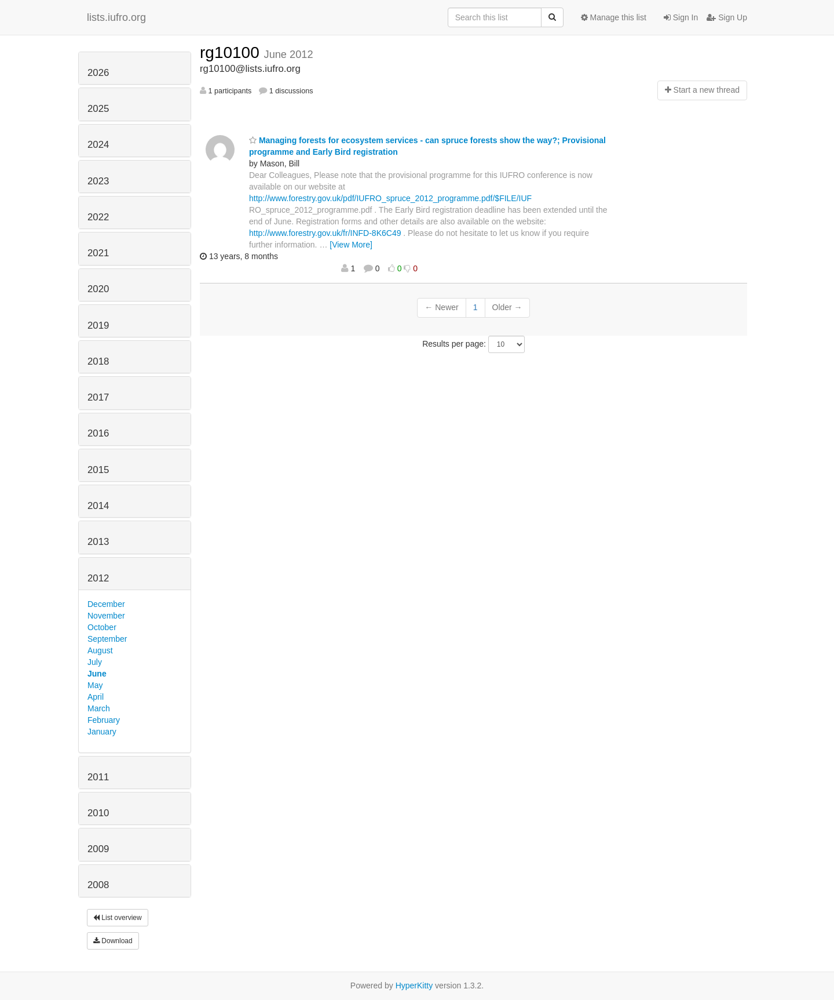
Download (113, 941)
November (106, 615)
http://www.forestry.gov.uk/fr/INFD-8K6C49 (325, 233)
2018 (98, 361)
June (97, 673)
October (101, 627)
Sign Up (727, 17)
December (106, 604)
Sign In (681, 17)
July (94, 662)
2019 (98, 325)
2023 (98, 181)
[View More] (351, 244)
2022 (98, 217)
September (107, 638)
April (95, 696)
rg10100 (232, 52)
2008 (98, 884)
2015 (98, 469)
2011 (98, 777)
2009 (98, 848)
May (95, 685)
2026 (98, 72)
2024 (98, 144)
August (100, 650)
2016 (98, 433)
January (101, 731)
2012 (98, 578)
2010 (98, 813)
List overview (117, 918)
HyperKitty (414, 985)
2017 (98, 397)
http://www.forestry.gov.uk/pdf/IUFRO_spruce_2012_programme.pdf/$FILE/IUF (390, 198)
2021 (98, 253)
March (98, 708)
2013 (98, 541)
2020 (98, 288)
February (103, 720)
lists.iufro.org (116, 17)
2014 (98, 505)
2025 (98, 108)
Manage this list (613, 17)
